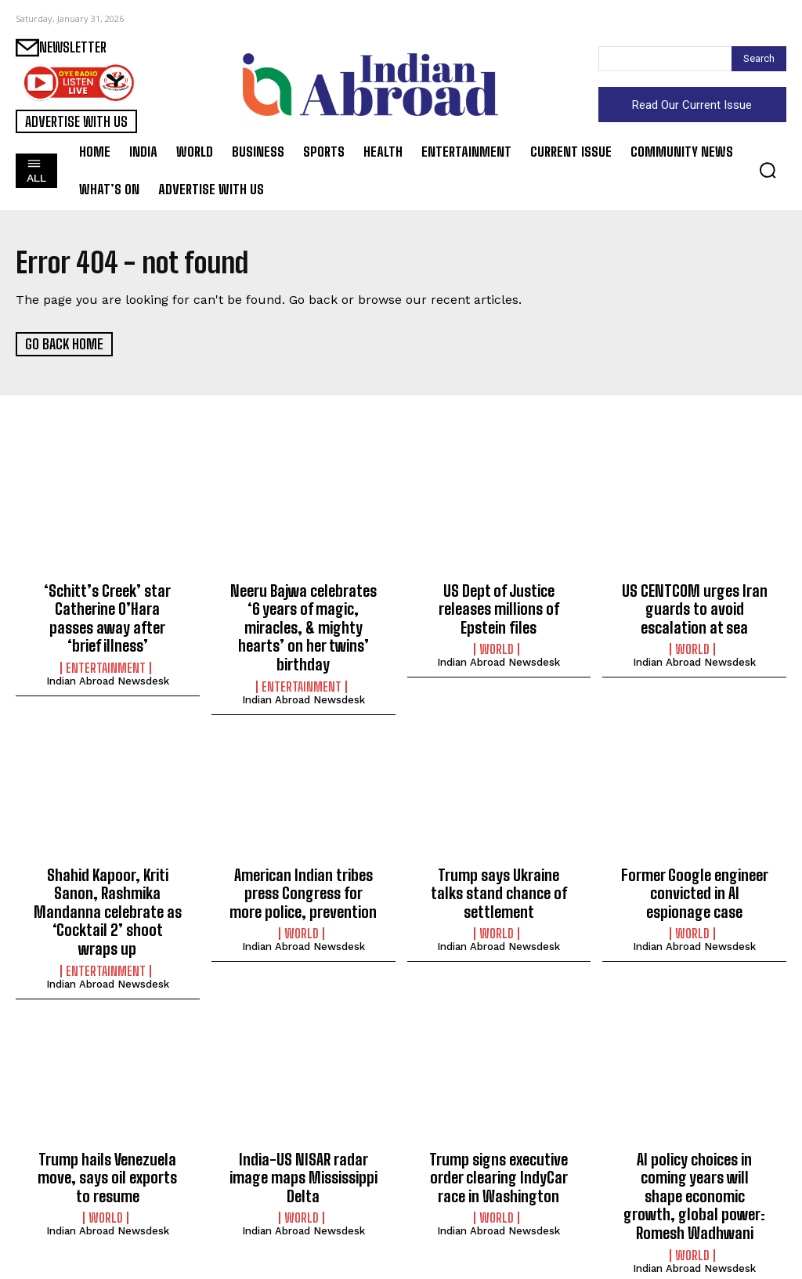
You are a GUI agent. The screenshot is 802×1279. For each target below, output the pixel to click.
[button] (767, 170)
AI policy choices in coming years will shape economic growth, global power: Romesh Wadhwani (694, 1175)
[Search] (759, 58)
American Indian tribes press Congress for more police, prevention (303, 883)
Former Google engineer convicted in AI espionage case (694, 883)
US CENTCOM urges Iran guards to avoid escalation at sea (694, 606)
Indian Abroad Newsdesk (107, 658)
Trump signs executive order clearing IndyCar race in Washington (498, 1158)
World (496, 645)
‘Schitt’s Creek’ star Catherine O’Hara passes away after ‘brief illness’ (108, 606)
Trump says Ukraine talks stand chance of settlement (499, 883)
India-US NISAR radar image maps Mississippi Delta (303, 1158)
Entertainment (106, 645)
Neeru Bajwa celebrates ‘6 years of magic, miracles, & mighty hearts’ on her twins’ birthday (303, 623)
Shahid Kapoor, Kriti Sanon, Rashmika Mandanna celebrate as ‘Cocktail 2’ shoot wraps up (107, 900)
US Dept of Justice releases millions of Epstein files (499, 606)
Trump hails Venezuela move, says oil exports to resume (107, 1158)
